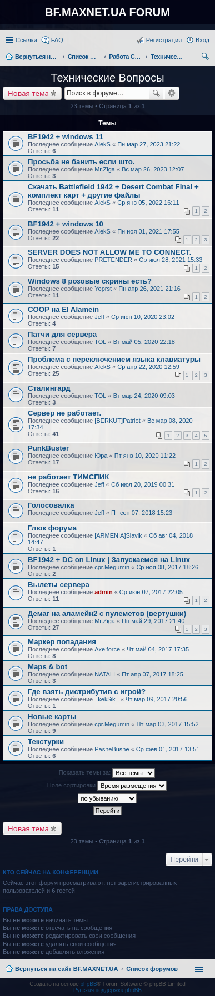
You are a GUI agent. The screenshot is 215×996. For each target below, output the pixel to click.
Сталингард (49, 388)
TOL (100, 341)
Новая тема (28, 93)
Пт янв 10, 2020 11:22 (145, 455)
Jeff (99, 317)
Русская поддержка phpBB (107, 990)
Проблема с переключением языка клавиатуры (114, 359)
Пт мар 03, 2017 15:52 (167, 724)
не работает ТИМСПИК (68, 477)
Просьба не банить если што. (81, 162)
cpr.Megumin (111, 567)
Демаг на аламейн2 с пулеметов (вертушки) (107, 613)
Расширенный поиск (171, 93)
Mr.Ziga (104, 169)
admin (103, 592)
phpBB (89, 984)
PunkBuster (48, 448)
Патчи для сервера (62, 334)
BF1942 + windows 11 (65, 137)
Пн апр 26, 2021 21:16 (149, 288)
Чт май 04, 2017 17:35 (158, 649)
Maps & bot (47, 667)
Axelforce (107, 649)
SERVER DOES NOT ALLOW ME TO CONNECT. (109, 252)
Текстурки (46, 741)
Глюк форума (52, 528)
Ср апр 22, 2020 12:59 (148, 366)
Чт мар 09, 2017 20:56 (157, 699)
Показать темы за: (107, 773)
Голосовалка (51, 505)
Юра (100, 455)
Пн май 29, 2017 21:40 (153, 621)
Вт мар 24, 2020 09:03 (144, 395)
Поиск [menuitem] (206, 57)
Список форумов (152, 968)
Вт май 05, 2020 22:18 (144, 341)
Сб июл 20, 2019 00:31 (142, 484)
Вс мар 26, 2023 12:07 (153, 169)
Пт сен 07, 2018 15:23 (141, 512)
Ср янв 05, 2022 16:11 (148, 202)
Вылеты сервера (58, 584)
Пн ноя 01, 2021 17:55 (148, 231)
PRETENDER (113, 259)
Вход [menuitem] (202, 40)
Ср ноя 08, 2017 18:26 (167, 567)
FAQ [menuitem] (57, 40)
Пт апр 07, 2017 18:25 (152, 674)
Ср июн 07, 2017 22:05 (151, 592)
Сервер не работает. (64, 413)
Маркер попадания (62, 642)
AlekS (102, 144)
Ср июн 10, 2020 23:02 (142, 317)
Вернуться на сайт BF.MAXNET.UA (66, 968)
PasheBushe (111, 749)
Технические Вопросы (107, 78)
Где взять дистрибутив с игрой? (87, 691)
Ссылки (26, 40)
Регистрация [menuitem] (164, 40)
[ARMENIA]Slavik (118, 535)
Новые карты (52, 716)
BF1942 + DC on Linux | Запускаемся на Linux (109, 559)
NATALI (104, 674)
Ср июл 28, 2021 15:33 (170, 259)
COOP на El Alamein (63, 309)
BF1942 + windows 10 (65, 224)
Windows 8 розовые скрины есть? (90, 281)
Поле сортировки (107, 786)
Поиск (156, 93)
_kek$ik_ (106, 699)
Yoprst (103, 288)
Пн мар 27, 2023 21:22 (148, 144)
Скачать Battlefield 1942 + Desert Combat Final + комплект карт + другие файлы (113, 191)
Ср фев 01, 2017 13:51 (168, 749)
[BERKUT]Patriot (117, 420)
